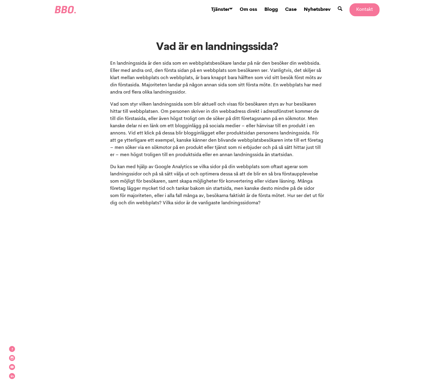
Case (291, 9)
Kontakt (364, 9)
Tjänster (221, 9)
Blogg (271, 9)
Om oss (248, 9)
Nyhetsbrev (317, 9)
